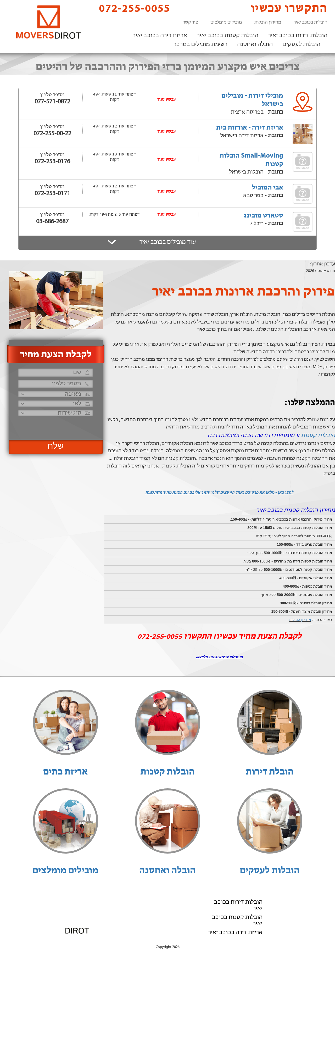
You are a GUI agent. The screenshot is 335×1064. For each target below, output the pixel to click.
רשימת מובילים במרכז (200, 44)
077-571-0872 (52, 102)
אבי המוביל (267, 187)
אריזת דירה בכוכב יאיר (160, 35)
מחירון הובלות (267, 22)
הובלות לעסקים (301, 44)
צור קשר (190, 22)
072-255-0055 (130, 8)
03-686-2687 (52, 222)
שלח (55, 446)
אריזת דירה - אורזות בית (249, 127)
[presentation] (55, 425)
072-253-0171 (52, 194)
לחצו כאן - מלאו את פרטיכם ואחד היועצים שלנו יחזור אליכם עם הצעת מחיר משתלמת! (219, 493)
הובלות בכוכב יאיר (310, 22)
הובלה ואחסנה (255, 44)
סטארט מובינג (263, 215)
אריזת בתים (65, 772)
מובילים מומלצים (226, 22)
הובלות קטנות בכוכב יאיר (227, 35)
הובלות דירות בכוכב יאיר (297, 35)
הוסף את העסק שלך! (270, 941)
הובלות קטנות (318, 435)
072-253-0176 (52, 162)
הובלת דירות (270, 772)
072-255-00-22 (52, 134)
